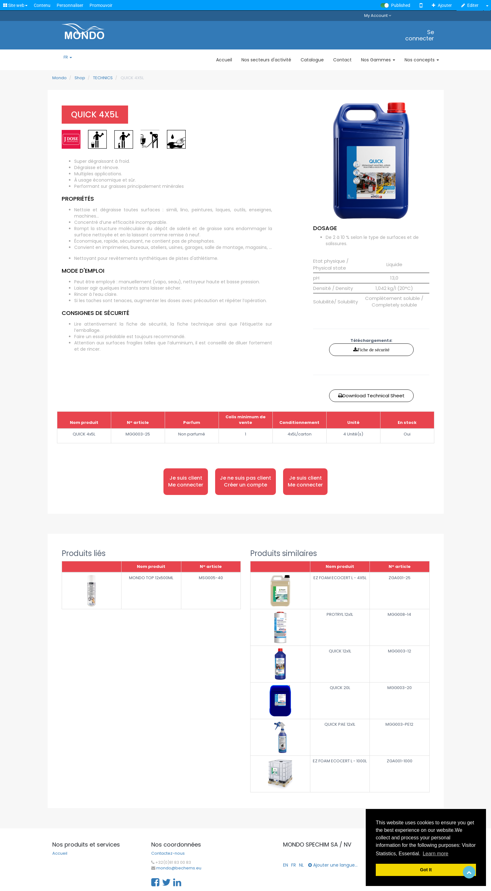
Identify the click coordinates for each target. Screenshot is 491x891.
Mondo (59, 78)
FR (68, 57)
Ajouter (442, 5)
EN (285, 865)
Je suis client (185, 481)
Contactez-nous (168, 853)
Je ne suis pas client (245, 481)
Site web (15, 5)
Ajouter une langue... (333, 865)
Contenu (42, 5)
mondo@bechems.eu (178, 868)
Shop (80, 78)
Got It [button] (426, 869)
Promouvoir (101, 5)
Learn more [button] (435, 853)
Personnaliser (70, 5)
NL (301, 865)
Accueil (59, 853)
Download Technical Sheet (371, 395)
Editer (470, 5)
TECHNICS (103, 78)
